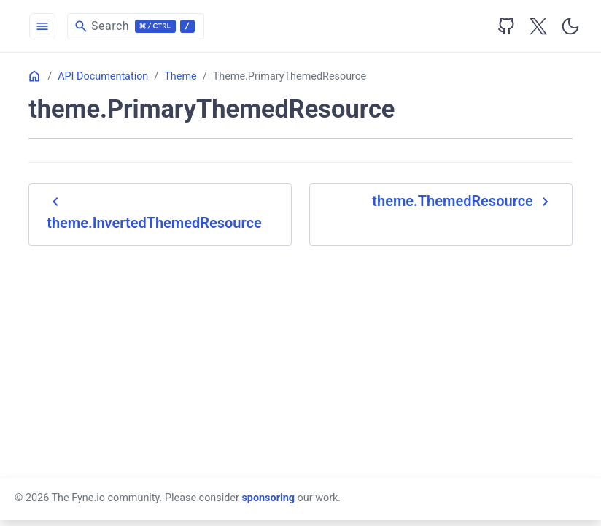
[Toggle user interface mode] (570, 26)
